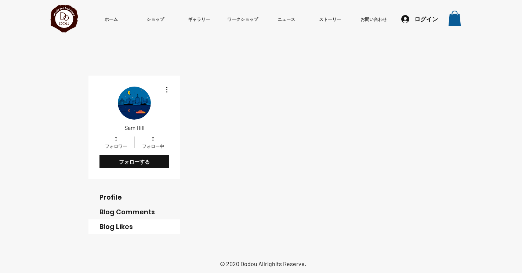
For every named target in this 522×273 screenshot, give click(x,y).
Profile (110, 197)
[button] (454, 18)
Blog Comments (127, 211)
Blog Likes (116, 226)
